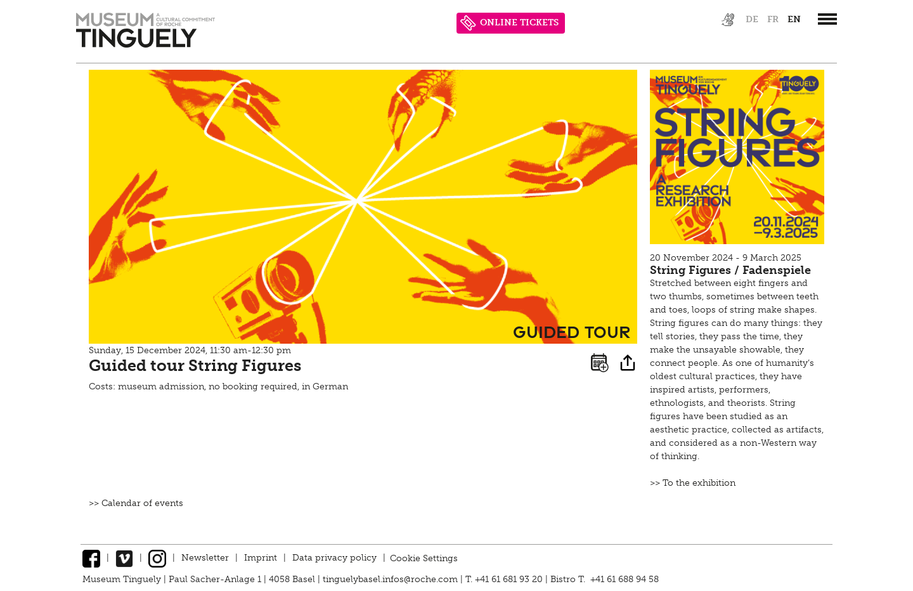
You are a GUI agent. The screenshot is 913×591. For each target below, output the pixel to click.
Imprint (260, 557)
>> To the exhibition (692, 482)
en (794, 19)
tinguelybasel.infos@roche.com (391, 579)
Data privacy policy (334, 557)
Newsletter (205, 557)
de (752, 19)
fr (773, 19)
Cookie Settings (424, 557)
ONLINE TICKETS (509, 23)
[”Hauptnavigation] (827, 19)
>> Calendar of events (136, 503)
